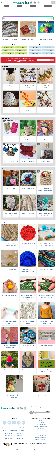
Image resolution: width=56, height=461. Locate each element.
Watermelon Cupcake (9, 370)
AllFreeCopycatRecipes (41, 435)
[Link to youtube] (23, 423)
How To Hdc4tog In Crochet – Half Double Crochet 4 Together (28, 297)
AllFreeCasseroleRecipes (41, 439)
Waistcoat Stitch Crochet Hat (45, 139)
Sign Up (52, 60)
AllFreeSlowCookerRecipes (41, 437)
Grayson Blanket (45, 161)
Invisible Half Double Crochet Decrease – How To (46, 296)
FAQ (24, 428)
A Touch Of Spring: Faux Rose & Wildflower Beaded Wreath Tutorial (14, 395)
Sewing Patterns (35, 50)
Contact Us (19, 428)
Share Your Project (10, 436)
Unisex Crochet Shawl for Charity (10, 40)
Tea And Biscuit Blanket (28, 213)
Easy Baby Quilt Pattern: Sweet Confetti (41, 395)
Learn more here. (44, 443)
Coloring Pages (35, 53)
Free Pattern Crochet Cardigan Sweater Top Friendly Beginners (10, 245)
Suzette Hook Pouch (10, 138)
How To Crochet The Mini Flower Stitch (10, 322)
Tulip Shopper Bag (11, 86)
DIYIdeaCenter (41, 428)
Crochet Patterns (7, 53)
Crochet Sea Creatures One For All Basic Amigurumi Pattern (46, 245)
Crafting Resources (21, 50)
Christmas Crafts (7, 50)
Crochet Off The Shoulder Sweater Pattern (46, 322)
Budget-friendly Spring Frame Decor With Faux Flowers (46, 370)
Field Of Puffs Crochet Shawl (11, 214)
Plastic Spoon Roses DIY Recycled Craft (45, 214)
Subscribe (20, 436)
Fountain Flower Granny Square (28, 40)
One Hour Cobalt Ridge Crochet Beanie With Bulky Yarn (28, 271)
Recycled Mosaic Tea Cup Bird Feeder (28, 139)
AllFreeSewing (41, 430)
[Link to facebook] (4, 423)
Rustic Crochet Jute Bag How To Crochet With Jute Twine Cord (45, 190)
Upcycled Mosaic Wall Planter (28, 86)
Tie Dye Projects (48, 47)
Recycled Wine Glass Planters (45, 86)
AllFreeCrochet (41, 420)
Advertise (11, 428)
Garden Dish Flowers (28, 188)
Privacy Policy (31, 60)
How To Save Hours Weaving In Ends (28, 322)
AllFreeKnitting (41, 422)
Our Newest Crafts (8, 47)
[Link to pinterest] (14, 423)
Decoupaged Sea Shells (28, 345)
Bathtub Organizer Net (10, 269)
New (3, 223)
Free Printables (35, 47)
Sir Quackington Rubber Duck (9, 295)
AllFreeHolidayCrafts (41, 424)
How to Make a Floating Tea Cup (28, 110)
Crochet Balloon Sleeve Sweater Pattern (10, 346)
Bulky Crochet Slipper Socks (27, 161)
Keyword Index (9, 433)
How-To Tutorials (48, 50)
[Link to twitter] (9, 423)
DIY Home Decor (20, 53)
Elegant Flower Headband (46, 345)
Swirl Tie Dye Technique (46, 39)
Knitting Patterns (48, 53)
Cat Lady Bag (45, 109)
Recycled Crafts (20, 47)
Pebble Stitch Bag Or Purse (10, 161)
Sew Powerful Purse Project (10, 188)
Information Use (19, 61)
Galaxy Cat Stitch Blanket (46, 269)
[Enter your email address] (37, 411)
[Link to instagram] (19, 423)
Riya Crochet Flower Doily (28, 243)
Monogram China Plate (11, 109)
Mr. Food (41, 432)
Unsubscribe (19, 438)
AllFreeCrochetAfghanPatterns (41, 426)
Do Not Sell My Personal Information (13, 430)
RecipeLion (41, 433)
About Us (4, 428)
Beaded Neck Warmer (28, 370)
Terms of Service (9, 438)
